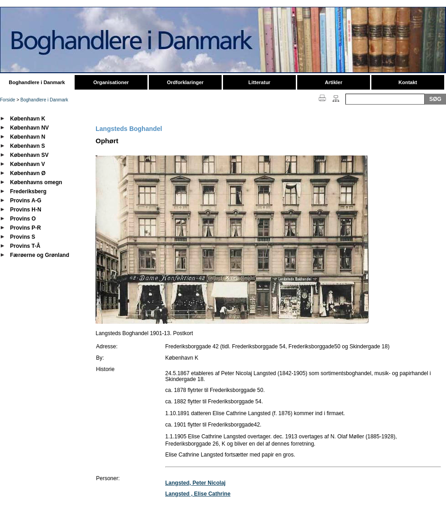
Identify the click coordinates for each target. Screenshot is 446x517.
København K (27, 118)
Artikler (334, 82)
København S (27, 146)
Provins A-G (25, 200)
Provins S (22, 237)
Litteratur (259, 82)
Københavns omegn (36, 182)
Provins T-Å (25, 246)
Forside (7, 99)
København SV (29, 155)
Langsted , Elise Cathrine (197, 494)
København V (27, 164)
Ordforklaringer (185, 82)
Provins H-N (25, 209)
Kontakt (408, 82)
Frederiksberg (28, 191)
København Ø (28, 173)
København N (27, 137)
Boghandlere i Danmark (37, 82)
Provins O (23, 219)
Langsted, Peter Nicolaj (195, 483)
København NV (29, 128)
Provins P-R (25, 228)
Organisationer (111, 82)
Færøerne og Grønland (39, 255)
